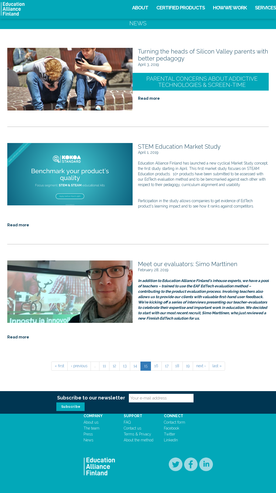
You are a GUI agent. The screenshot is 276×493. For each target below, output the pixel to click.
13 (125, 366)
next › (201, 366)
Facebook (171, 428)
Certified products (180, 7)
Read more (149, 98)
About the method (138, 440)
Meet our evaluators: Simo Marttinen (187, 263)
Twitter (169, 434)
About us (91, 422)
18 (177, 366)
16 (156, 366)
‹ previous (79, 366)
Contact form (174, 422)
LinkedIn (171, 440)
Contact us (132, 428)
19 (187, 366)
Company (93, 416)
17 (166, 366)
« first (59, 366)
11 (104, 366)
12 (114, 366)
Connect (173, 416)
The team (91, 428)
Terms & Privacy (137, 434)
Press (88, 434)
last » (217, 366)
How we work (230, 7)
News (88, 440)
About (140, 7)
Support (133, 416)
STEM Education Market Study (179, 146)
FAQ (127, 422)
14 (135, 366)
